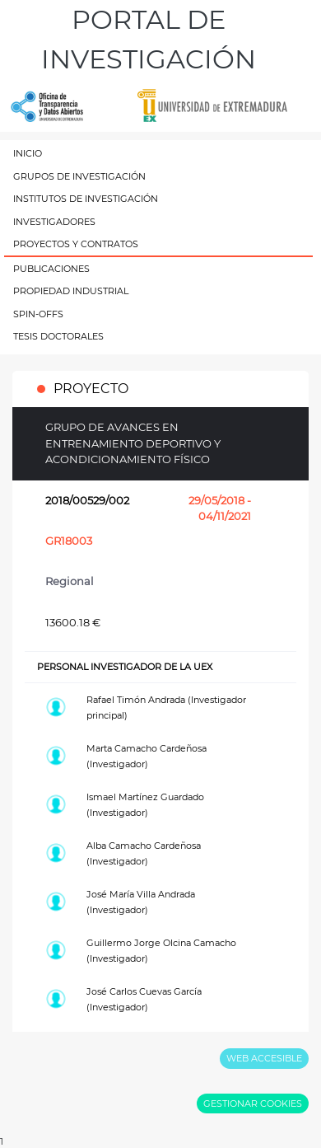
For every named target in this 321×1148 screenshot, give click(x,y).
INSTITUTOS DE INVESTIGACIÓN (85, 198)
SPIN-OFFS (38, 314)
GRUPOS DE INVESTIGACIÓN (79, 176)
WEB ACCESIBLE (264, 1058)
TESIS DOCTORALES (58, 336)
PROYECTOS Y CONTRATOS (75, 244)
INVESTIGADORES (54, 221)
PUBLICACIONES (51, 268)
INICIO (27, 153)
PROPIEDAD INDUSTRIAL (70, 291)
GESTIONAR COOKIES (252, 1103)
